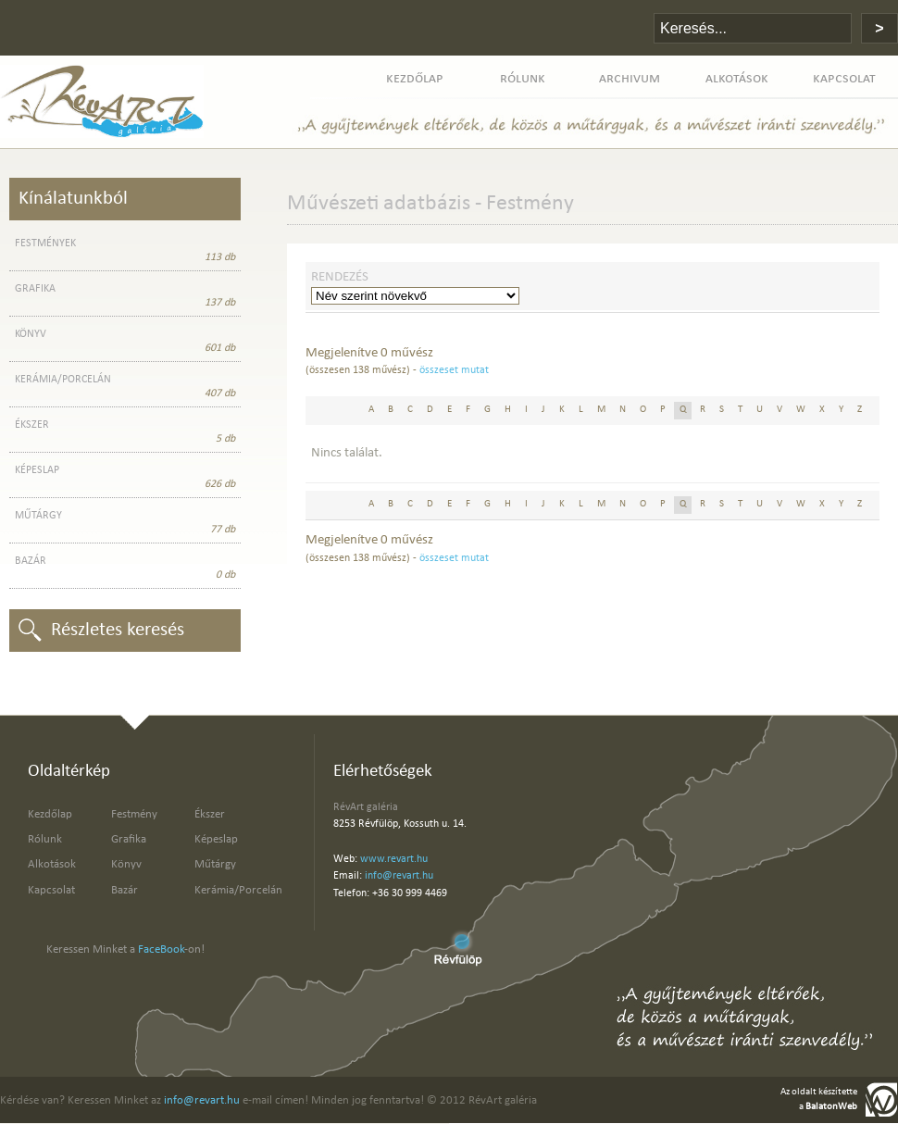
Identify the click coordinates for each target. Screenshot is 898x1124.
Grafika (128, 839)
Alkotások (52, 864)
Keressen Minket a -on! (125, 949)
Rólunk (45, 839)
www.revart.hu (394, 859)
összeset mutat (454, 370)
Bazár (124, 890)
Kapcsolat (51, 890)
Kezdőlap (50, 814)
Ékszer (209, 814)
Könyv (126, 864)
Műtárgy (215, 864)
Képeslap (216, 839)
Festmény (134, 814)
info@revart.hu (399, 875)
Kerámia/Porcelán (238, 890)
